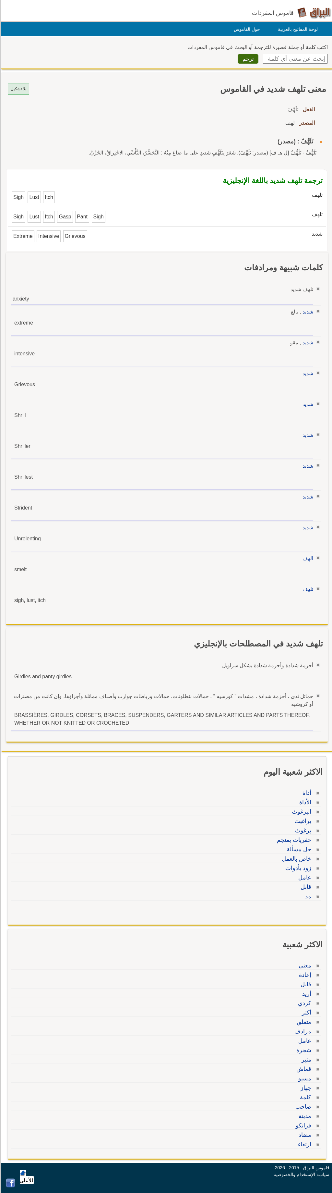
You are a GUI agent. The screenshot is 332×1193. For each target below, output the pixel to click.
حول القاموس (246, 29)
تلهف (307, 589)
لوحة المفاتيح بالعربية (297, 29)
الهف (307, 558)
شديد (307, 311)
